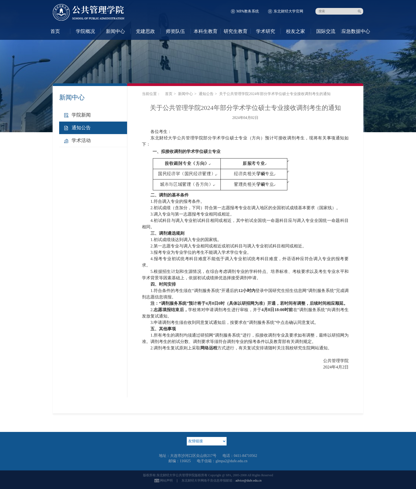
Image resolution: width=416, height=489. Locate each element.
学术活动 (81, 140)
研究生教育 (236, 31)
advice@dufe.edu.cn (249, 480)
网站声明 (166, 480)
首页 (55, 31)
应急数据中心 (355, 31)
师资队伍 (175, 31)
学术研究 (265, 31)
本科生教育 (206, 31)
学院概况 (85, 31)
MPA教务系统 (247, 11)
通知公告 (81, 127)
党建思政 (145, 31)
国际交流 (325, 31)
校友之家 (295, 31)
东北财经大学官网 (288, 11)
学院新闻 (81, 115)
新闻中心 (115, 31)
